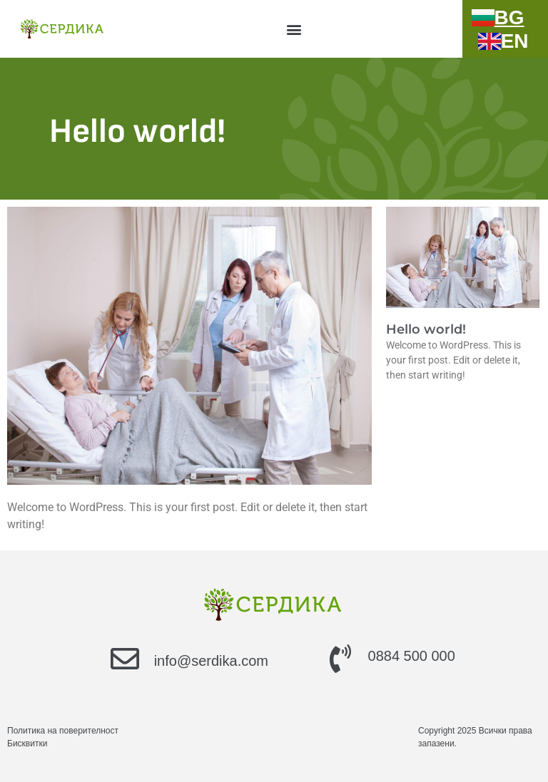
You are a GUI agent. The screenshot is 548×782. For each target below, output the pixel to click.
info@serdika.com (211, 661)
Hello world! (426, 329)
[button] (293, 29)
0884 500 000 (411, 656)
